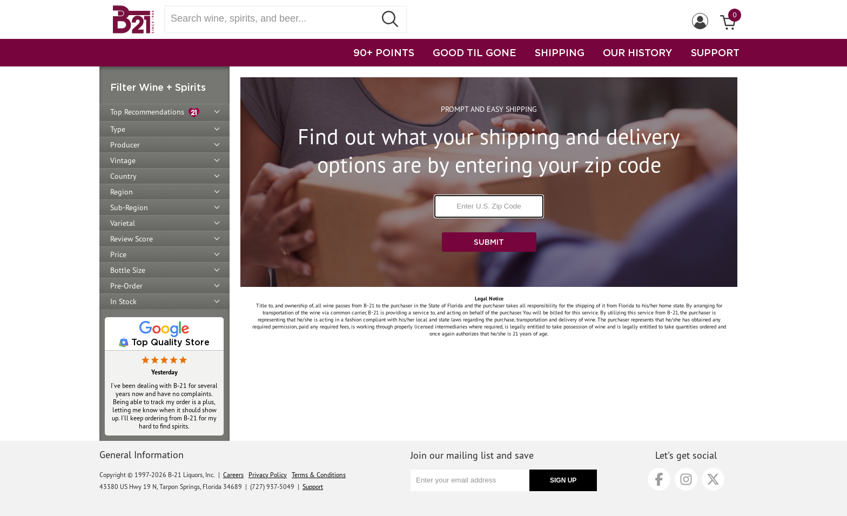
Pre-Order (126, 286)
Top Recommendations (154, 112)
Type (117, 129)
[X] (713, 479)
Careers (233, 475)
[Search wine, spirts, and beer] (273, 18)
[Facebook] (659, 479)
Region (121, 192)
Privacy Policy (267, 475)
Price (118, 254)
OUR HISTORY (638, 52)
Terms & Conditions (319, 475)
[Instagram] (686, 479)
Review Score (131, 239)
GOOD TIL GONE (474, 52)
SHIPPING (559, 52)
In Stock (123, 301)
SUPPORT (715, 52)
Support (312, 487)
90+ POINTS (383, 52)
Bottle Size (127, 270)
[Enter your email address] (470, 480)
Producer (125, 145)
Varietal (122, 223)
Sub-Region (129, 207)
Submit (489, 242)
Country (123, 176)
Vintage (123, 160)
